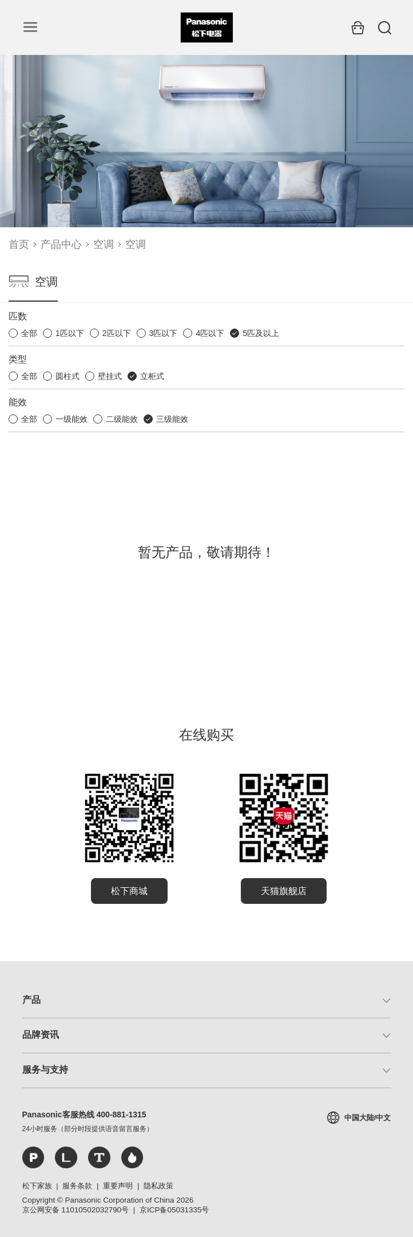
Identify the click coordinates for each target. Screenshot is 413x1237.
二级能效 (122, 419)
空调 (103, 244)
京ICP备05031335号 (174, 1210)
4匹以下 (210, 333)
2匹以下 (116, 333)
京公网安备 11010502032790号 (75, 1210)
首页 (19, 244)
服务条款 (77, 1185)
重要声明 (118, 1185)
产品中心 (61, 244)
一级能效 (71, 419)
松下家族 (37, 1185)
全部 (29, 333)
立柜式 (152, 376)
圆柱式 (67, 376)
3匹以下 (163, 333)
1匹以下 (69, 333)
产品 (31, 1000)
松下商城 (129, 891)
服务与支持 (45, 1069)
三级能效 (172, 419)
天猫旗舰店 (284, 891)
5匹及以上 (261, 333)
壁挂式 (110, 376)
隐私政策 (158, 1185)
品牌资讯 (40, 1035)
